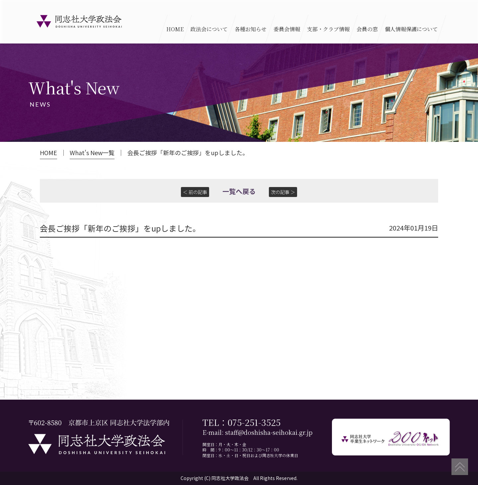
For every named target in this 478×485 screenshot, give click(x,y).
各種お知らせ (251, 29)
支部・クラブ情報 (328, 29)
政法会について (209, 29)
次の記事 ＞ (283, 192)
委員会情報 (287, 29)
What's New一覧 (92, 152)
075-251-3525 (254, 422)
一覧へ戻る (239, 191)
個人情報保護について (411, 29)
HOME (175, 29)
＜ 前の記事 (195, 192)
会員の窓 (367, 29)
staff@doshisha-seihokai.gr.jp (268, 433)
